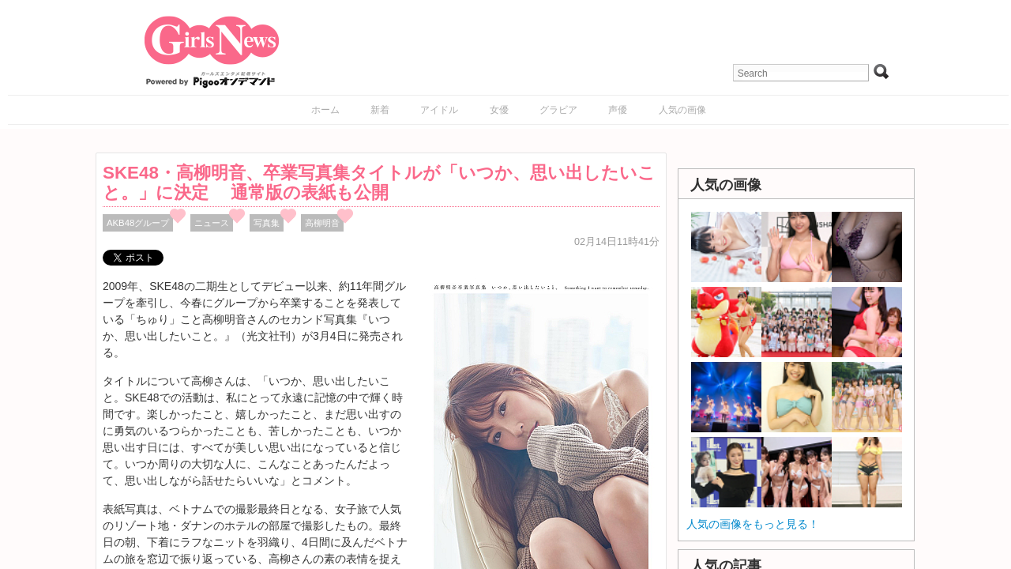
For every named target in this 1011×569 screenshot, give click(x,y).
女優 (499, 109)
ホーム (325, 109)
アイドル (439, 109)
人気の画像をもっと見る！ (752, 524)
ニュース (211, 223)
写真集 (267, 223)
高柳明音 (322, 223)
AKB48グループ (138, 223)
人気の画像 (682, 109)
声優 (617, 109)
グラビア (558, 109)
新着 (379, 109)
